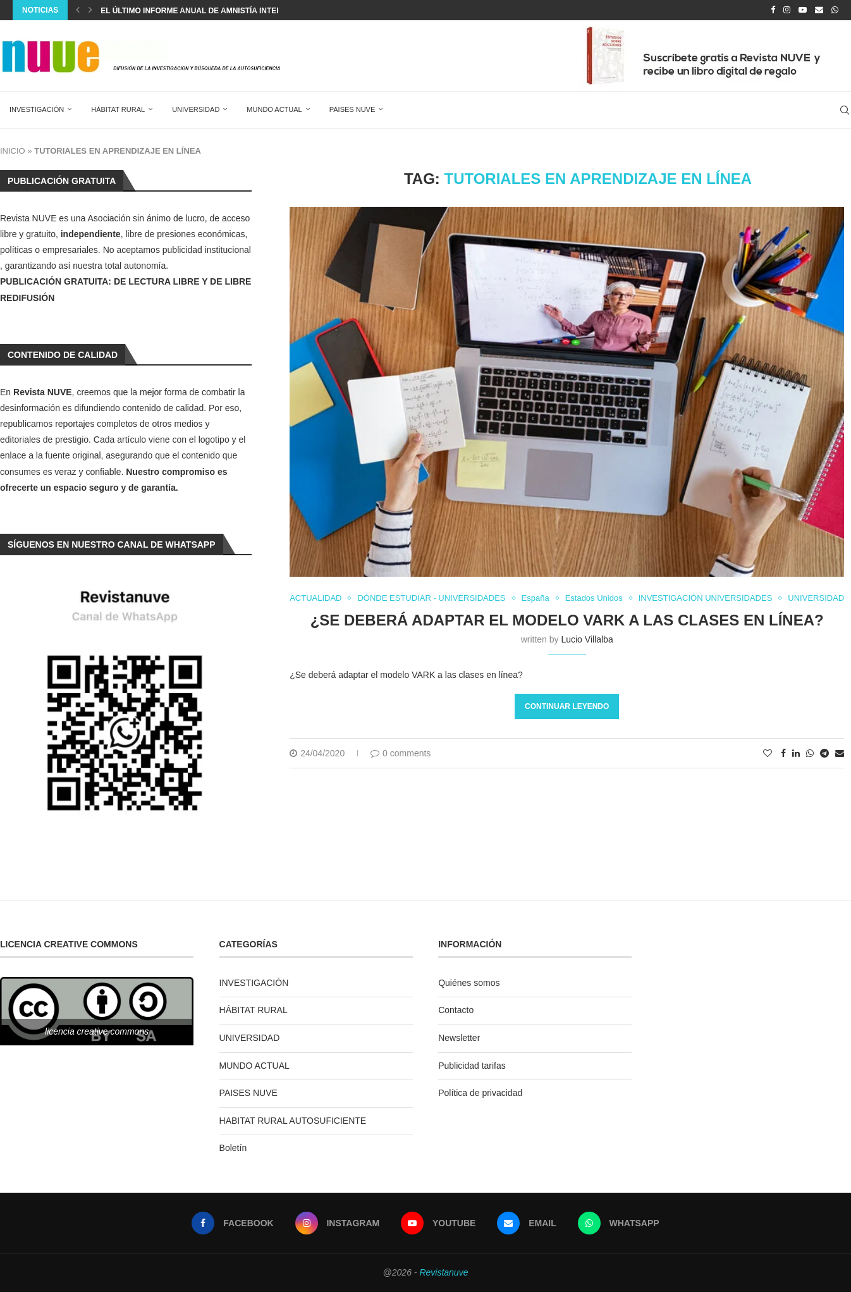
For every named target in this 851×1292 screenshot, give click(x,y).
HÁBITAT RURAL (118, 109)
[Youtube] (803, 10)
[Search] (844, 110)
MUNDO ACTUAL (274, 109)
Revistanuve (443, 1272)
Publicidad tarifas (472, 1066)
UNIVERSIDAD (195, 109)
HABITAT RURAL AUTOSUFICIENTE (293, 1121)
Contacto (456, 1010)
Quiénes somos (468, 983)
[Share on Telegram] (824, 753)
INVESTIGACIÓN (36, 109)
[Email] (819, 10)
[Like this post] (767, 753)
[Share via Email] (839, 753)
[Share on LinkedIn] (796, 753)
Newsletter (459, 1038)
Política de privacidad (480, 1093)
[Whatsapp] (834, 10)
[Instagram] (786, 10)
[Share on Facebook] (783, 753)
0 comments (400, 753)
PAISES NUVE (352, 109)
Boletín (233, 1148)
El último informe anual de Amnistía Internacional (211, 10)
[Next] (90, 10)
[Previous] (78, 10)
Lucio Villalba (587, 639)
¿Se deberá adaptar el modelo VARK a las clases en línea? (567, 620)
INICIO (12, 151)
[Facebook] (773, 10)
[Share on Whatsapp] (810, 753)
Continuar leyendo (567, 706)
